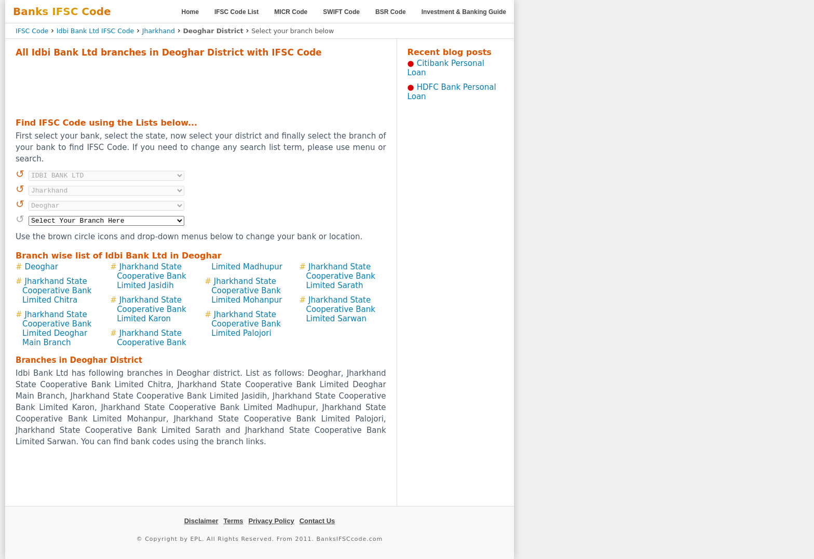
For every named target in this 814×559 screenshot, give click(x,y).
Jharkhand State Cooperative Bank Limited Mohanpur (246, 291)
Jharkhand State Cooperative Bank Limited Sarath (340, 276)
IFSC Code (32, 31)
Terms (233, 521)
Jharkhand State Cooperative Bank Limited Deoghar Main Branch (57, 328)
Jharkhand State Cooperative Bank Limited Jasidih (151, 276)
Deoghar (41, 266)
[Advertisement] (201, 86)
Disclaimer (201, 521)
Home (190, 12)
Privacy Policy (271, 521)
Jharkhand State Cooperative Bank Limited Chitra (57, 291)
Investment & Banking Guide (464, 12)
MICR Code (290, 12)
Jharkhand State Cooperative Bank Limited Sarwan (340, 309)
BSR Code (390, 12)
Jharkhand (158, 31)
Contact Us (317, 521)
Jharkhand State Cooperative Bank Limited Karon (151, 309)
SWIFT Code (341, 12)
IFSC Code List (236, 12)
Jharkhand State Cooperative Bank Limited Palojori (246, 324)
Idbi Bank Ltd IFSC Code (95, 31)
